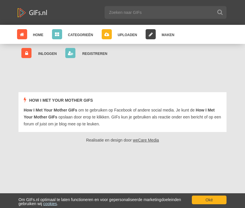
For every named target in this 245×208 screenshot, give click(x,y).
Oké (209, 200)
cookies (50, 203)
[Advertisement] (123, 75)
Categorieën (72, 34)
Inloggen (39, 53)
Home (30, 34)
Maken (160, 34)
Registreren (86, 53)
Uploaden (119, 34)
